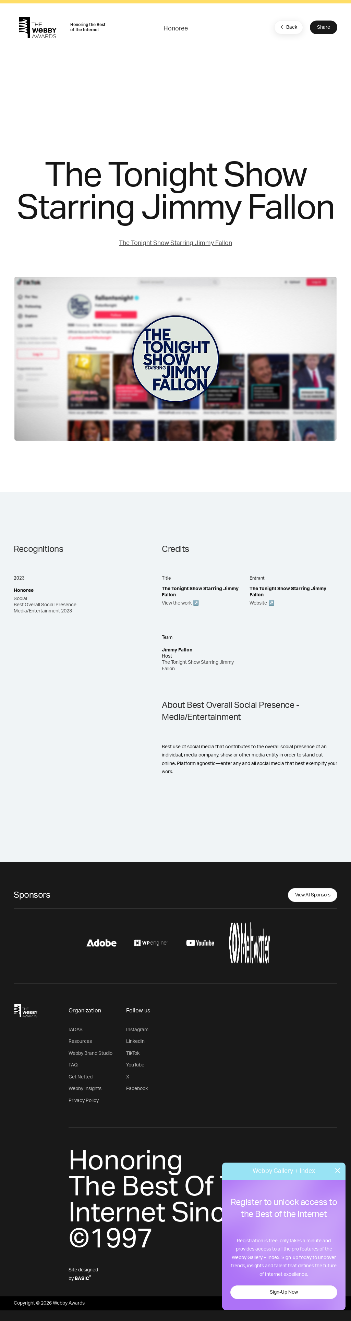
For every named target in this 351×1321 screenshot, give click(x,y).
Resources (80, 1041)
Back (288, 27)
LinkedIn (135, 1041)
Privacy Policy (84, 1100)
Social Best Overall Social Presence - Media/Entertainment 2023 (46, 604)
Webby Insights (85, 1088)
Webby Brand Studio (90, 1053)
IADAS (76, 1029)
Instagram (137, 1029)
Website (258, 603)
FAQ (73, 1065)
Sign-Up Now (284, 1292)
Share (323, 27)
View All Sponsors (312, 895)
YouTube (135, 1065)
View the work (177, 603)
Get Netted (81, 1077)
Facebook (137, 1088)
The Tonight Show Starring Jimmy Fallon (175, 243)
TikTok (133, 1053)
